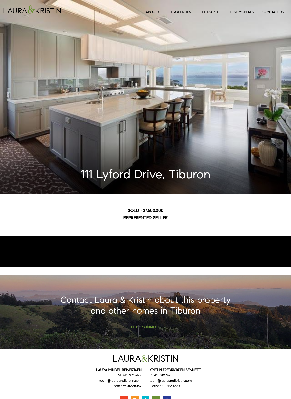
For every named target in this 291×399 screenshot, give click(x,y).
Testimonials (242, 12)
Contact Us (273, 12)
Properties (181, 12)
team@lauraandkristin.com (120, 380)
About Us (154, 12)
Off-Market (210, 12)
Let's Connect (145, 327)
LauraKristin (43, 9)
